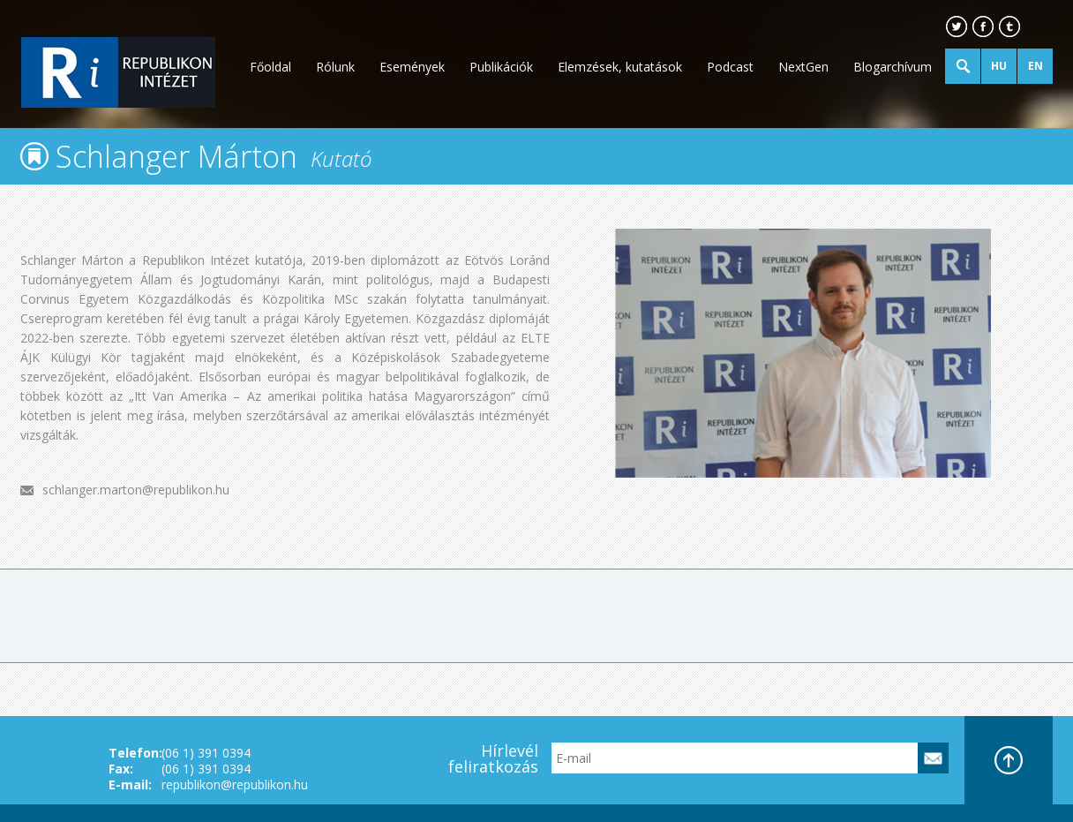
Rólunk (335, 66)
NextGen (803, 66)
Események (412, 66)
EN (1035, 65)
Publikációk (501, 66)
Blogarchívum (892, 66)
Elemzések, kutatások (620, 66)
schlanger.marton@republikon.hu (135, 489)
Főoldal (270, 66)
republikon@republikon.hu (234, 784)
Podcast (730, 66)
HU (999, 65)
